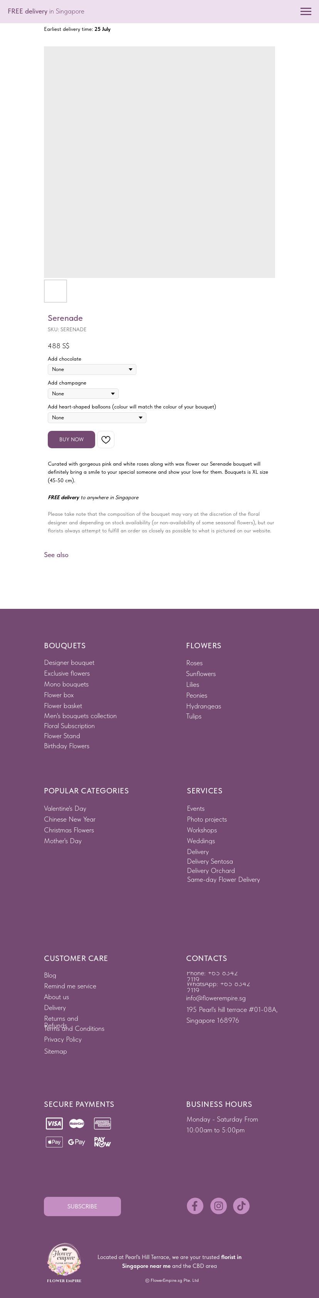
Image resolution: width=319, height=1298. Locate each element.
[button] (82, 1206)
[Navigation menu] (306, 11)
